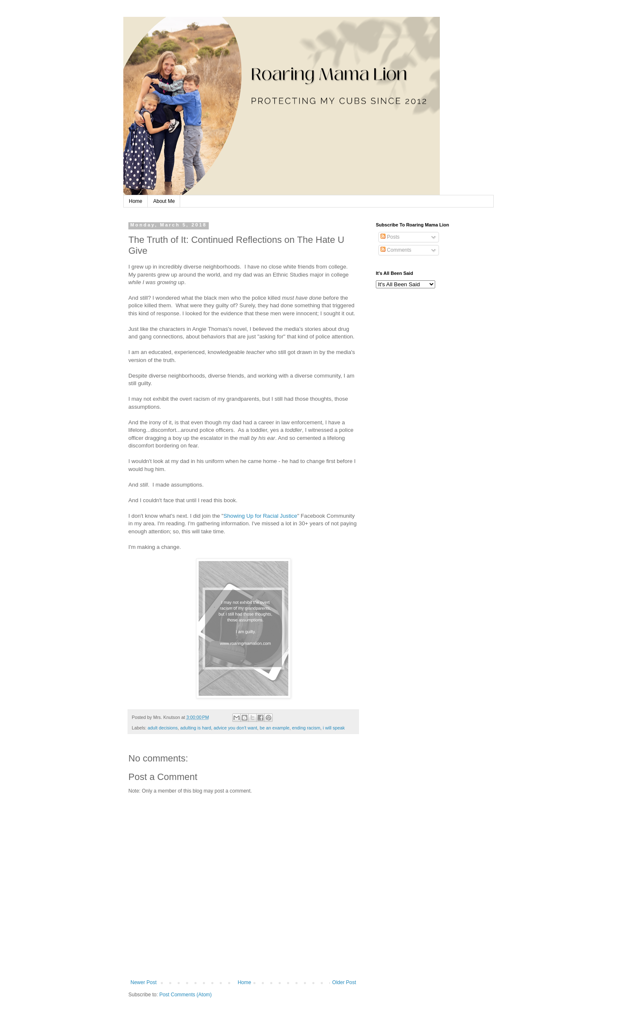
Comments (395, 250)
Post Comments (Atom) (185, 995)
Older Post (344, 982)
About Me (164, 201)
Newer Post (143, 982)
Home (135, 201)
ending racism (306, 727)
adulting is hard (195, 727)
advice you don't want (236, 727)
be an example (275, 727)
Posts (389, 237)
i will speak (334, 727)
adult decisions (163, 727)
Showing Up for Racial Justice (260, 516)
